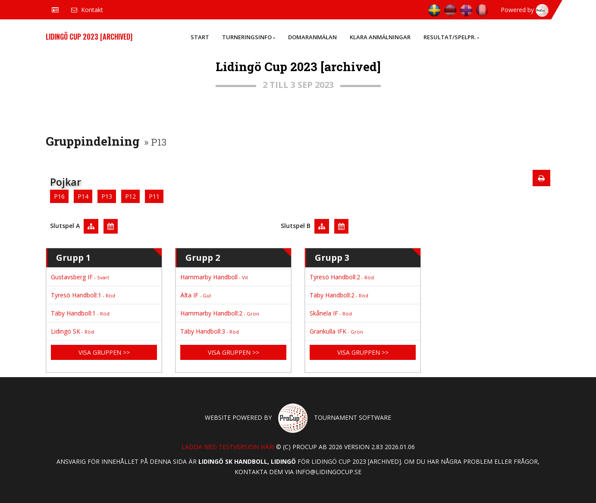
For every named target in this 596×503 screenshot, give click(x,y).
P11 (154, 196)
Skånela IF (331, 313)
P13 (106, 196)
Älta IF (195, 295)
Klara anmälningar (380, 37)
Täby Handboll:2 (339, 295)
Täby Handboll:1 (80, 313)
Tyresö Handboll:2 (342, 277)
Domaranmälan (312, 37)
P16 (59, 196)
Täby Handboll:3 (209, 331)
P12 (130, 196)
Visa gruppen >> (104, 352)
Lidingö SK (72, 331)
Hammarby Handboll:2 (219, 313)
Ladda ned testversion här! (228, 447)
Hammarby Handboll (214, 277)
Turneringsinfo (248, 37)
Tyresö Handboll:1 (83, 295)
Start (200, 37)
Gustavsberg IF (80, 277)
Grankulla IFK (336, 331)
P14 (83, 196)
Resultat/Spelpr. (451, 37)
